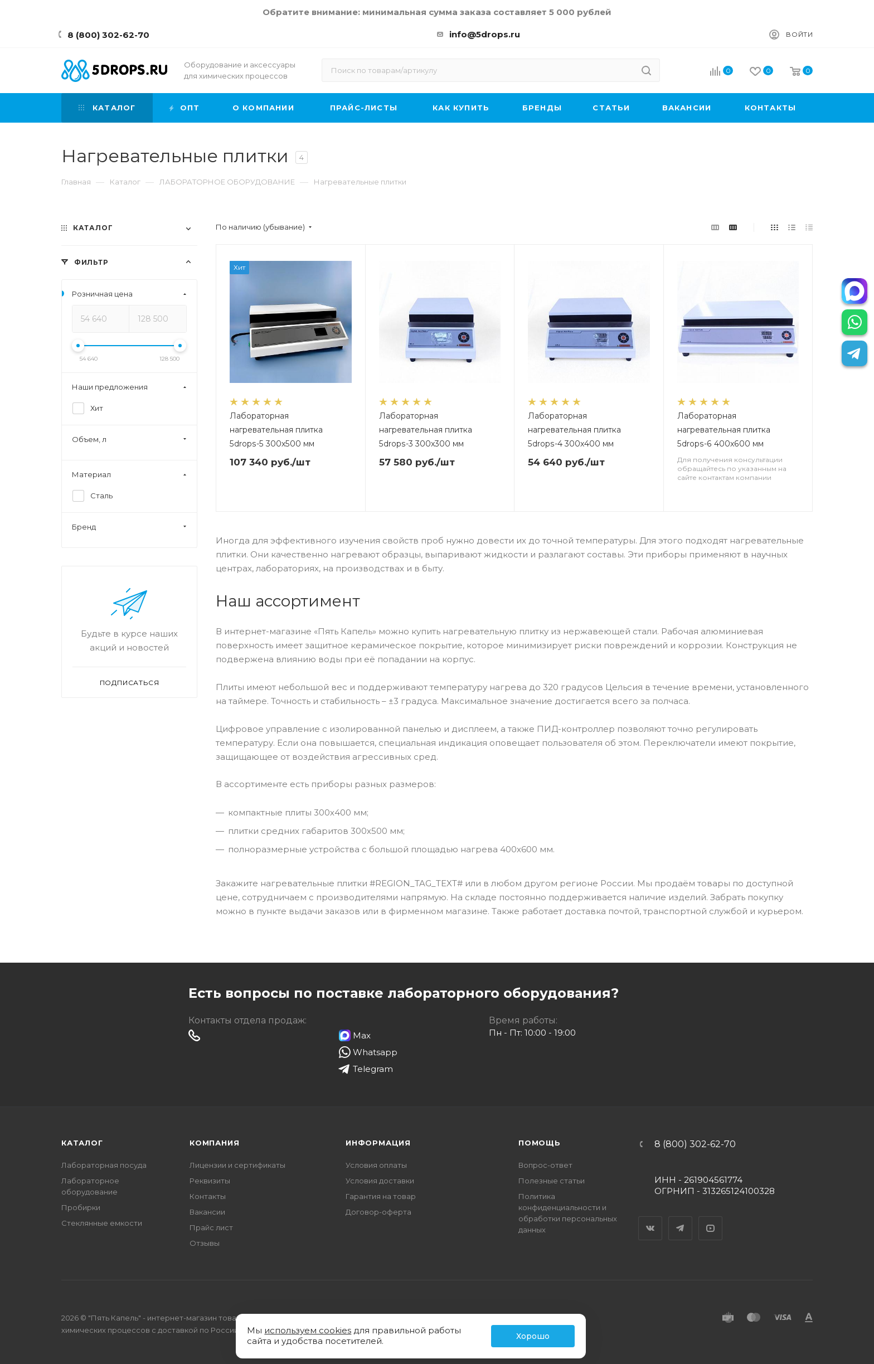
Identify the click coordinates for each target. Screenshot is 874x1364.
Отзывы (205, 1243)
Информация (378, 1142)
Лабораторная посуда (104, 1165)
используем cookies (307, 1330)
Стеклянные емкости (101, 1223)
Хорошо (533, 1336)
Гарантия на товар (381, 1196)
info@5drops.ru (484, 34)
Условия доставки (380, 1180)
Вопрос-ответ (545, 1165)
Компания (214, 1142)
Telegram (680, 1218)
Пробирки (80, 1207)
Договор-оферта (378, 1211)
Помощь (539, 1142)
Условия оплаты (376, 1165)
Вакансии (207, 1211)
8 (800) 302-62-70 (108, 35)
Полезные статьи (551, 1180)
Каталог (82, 1142)
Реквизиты (210, 1180)
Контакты (208, 1196)
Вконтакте (650, 1218)
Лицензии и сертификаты (237, 1165)
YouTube (710, 1218)
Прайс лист (211, 1227)
